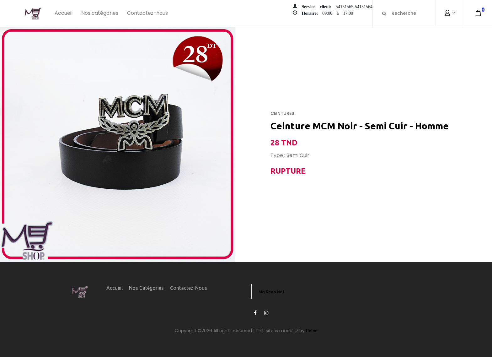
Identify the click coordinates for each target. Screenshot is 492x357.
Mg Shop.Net (271, 292)
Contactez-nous (147, 13)
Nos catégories (99, 13)
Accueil (63, 13)
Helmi (311, 330)
